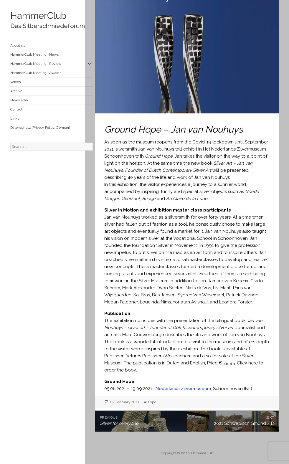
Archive (16, 91)
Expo (152, 401)
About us (17, 45)
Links (14, 118)
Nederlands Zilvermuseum (183, 388)
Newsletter (19, 100)
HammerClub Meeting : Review (35, 64)
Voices (15, 82)
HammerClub (38, 15)
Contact (16, 109)
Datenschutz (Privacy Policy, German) (40, 128)
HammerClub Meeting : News (34, 54)
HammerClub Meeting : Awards (35, 73)
